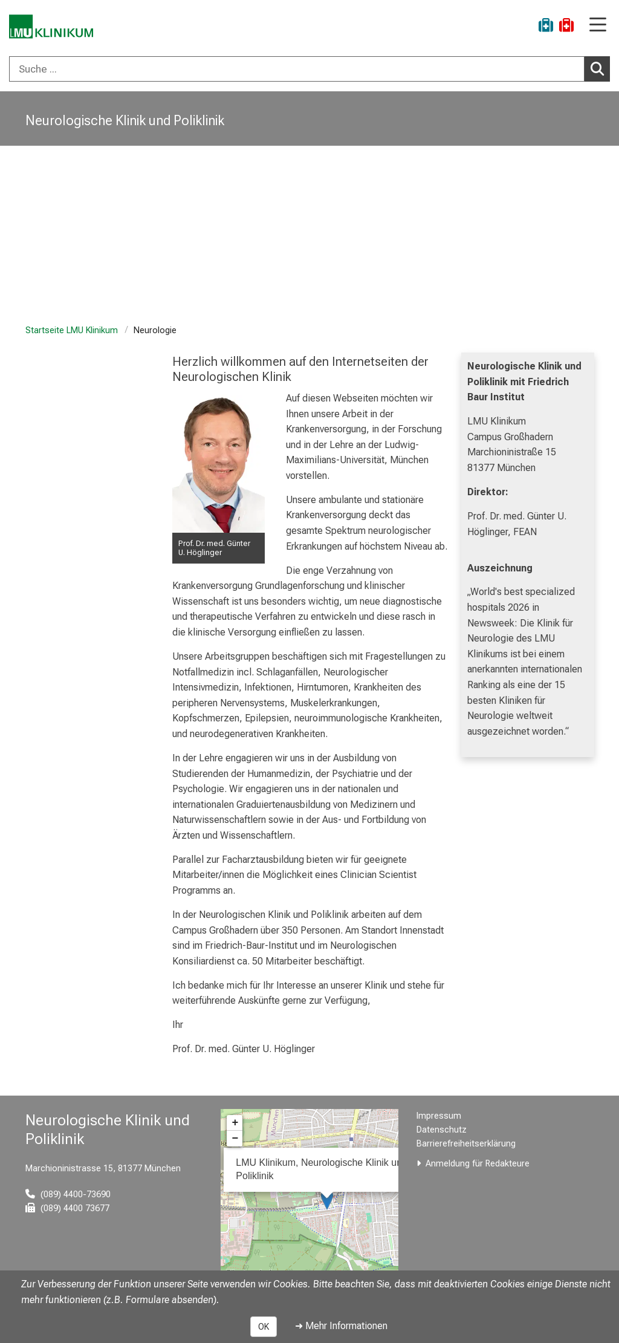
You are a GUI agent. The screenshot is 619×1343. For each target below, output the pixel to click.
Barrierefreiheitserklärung (466, 1144)
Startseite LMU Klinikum (71, 330)
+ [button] (235, 1123)
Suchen (600, 68)
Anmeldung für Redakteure (478, 1164)
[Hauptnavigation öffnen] (598, 26)
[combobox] (309, 69)
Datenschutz (441, 1130)
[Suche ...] (297, 69)
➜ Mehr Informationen (341, 1326)
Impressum (438, 1116)
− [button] (235, 1138)
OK (263, 1327)
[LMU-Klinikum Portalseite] (51, 27)
